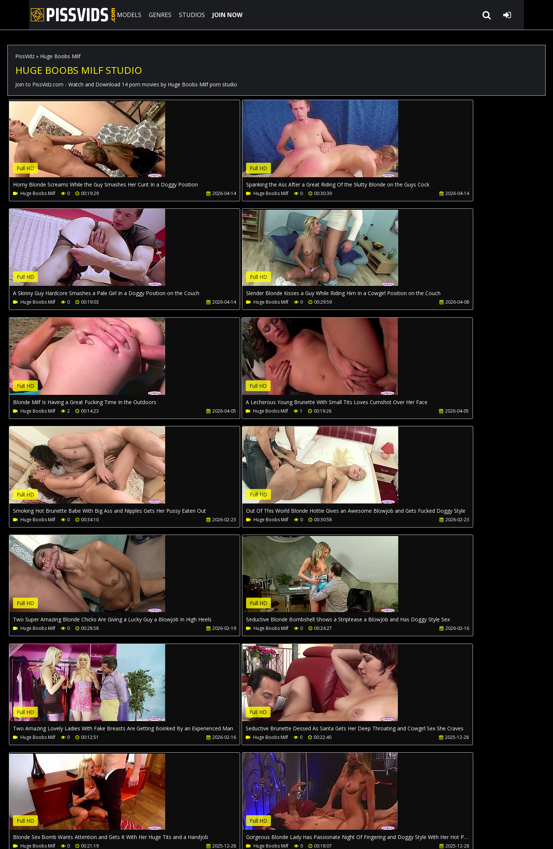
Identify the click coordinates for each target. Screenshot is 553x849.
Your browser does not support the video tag (88, 144)
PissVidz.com (48, 15)
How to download (129, 813)
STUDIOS (171, 15)
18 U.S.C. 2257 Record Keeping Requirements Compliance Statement (238, 836)
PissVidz (25, 56)
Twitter (217, 813)
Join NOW (20, 813)
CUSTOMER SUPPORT (67, 813)
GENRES (139, 15)
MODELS (108, 15)
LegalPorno (181, 813)
